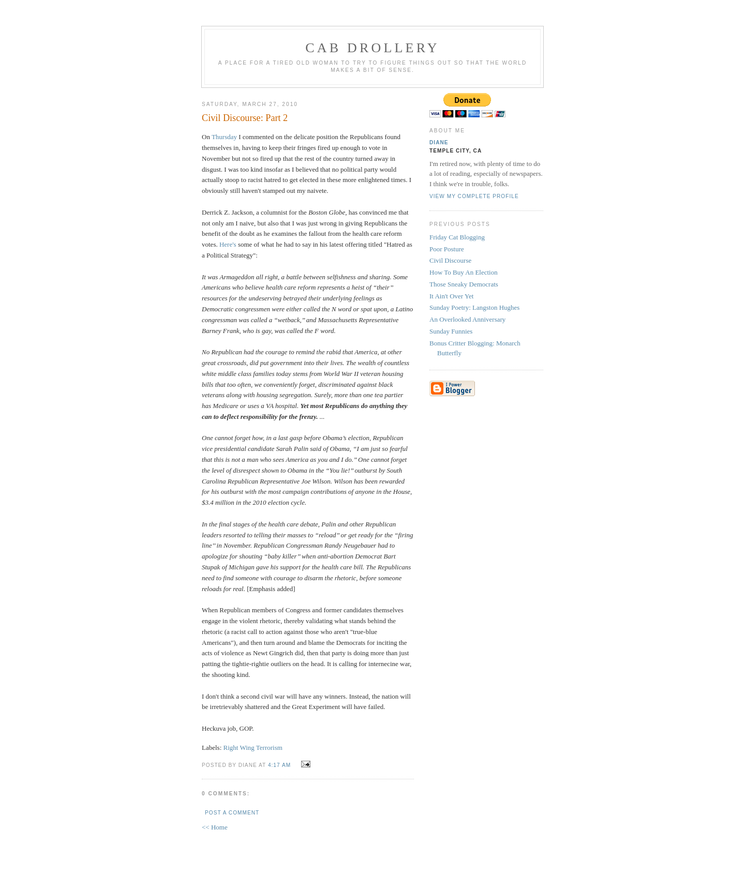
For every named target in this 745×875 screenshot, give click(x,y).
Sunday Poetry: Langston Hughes (474, 307)
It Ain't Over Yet (451, 296)
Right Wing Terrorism (253, 747)
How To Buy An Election (463, 272)
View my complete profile (474, 196)
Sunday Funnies (450, 331)
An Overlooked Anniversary (467, 319)
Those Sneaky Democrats (463, 284)
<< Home (215, 827)
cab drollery (372, 47)
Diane (439, 142)
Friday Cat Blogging (457, 237)
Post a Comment (232, 813)
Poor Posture (446, 249)
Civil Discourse (450, 260)
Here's (227, 244)
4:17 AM (279, 765)
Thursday (224, 137)
